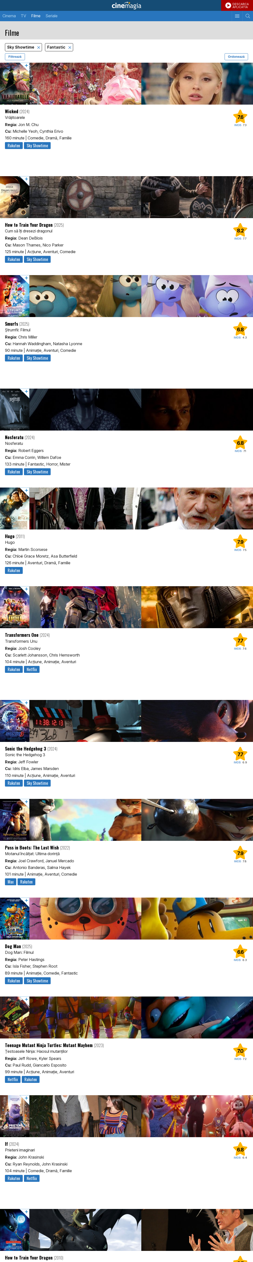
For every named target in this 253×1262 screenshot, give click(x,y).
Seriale (51, 15)
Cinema (9, 15)
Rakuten (14, 146)
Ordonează (236, 56)
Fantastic (56, 47)
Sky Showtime (21, 47)
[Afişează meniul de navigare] (237, 16)
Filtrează (14, 56)
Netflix (32, 669)
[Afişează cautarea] (247, 16)
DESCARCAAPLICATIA (240, 5)
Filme (36, 15)
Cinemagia (126, 5)
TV (23, 15)
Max (11, 882)
